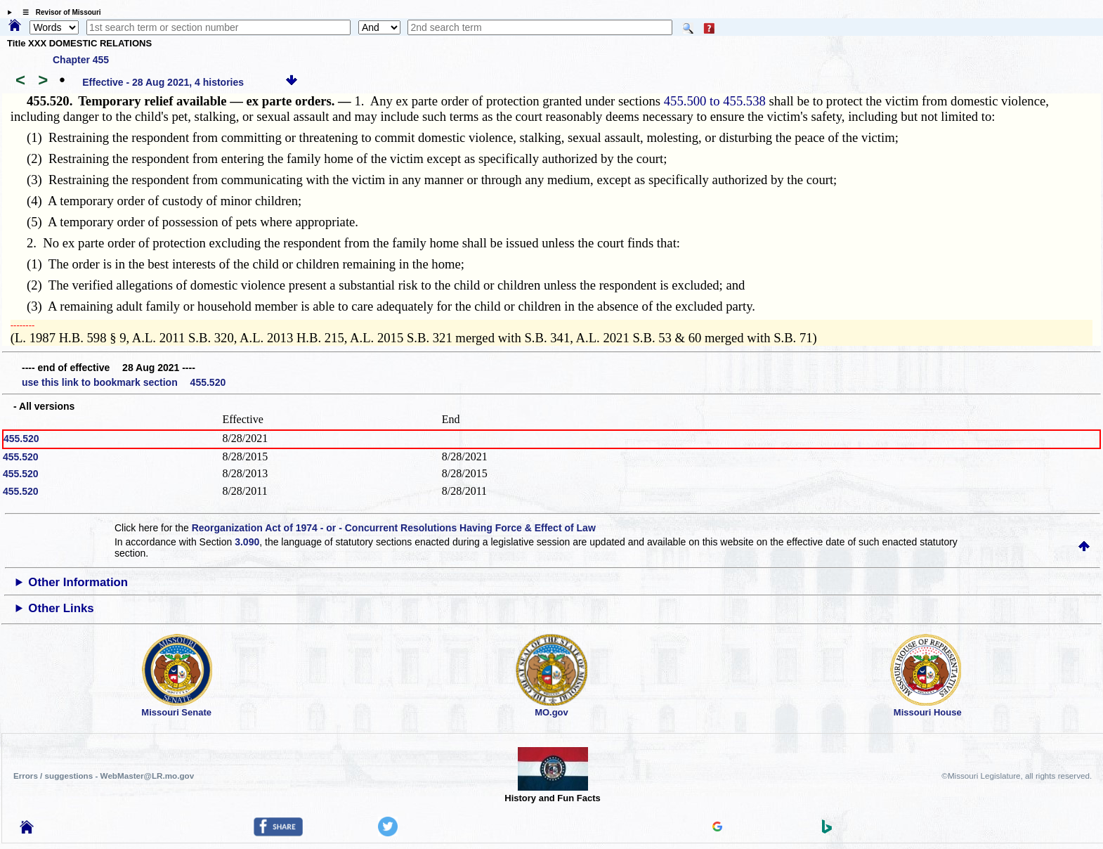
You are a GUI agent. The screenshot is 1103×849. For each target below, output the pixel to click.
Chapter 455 (81, 59)
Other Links (60, 608)
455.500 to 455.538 (715, 100)
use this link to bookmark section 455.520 (124, 382)
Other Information (78, 582)
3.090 (247, 541)
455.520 (21, 438)
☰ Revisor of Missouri (58, 12)
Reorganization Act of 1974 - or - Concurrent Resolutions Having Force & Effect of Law (394, 527)
